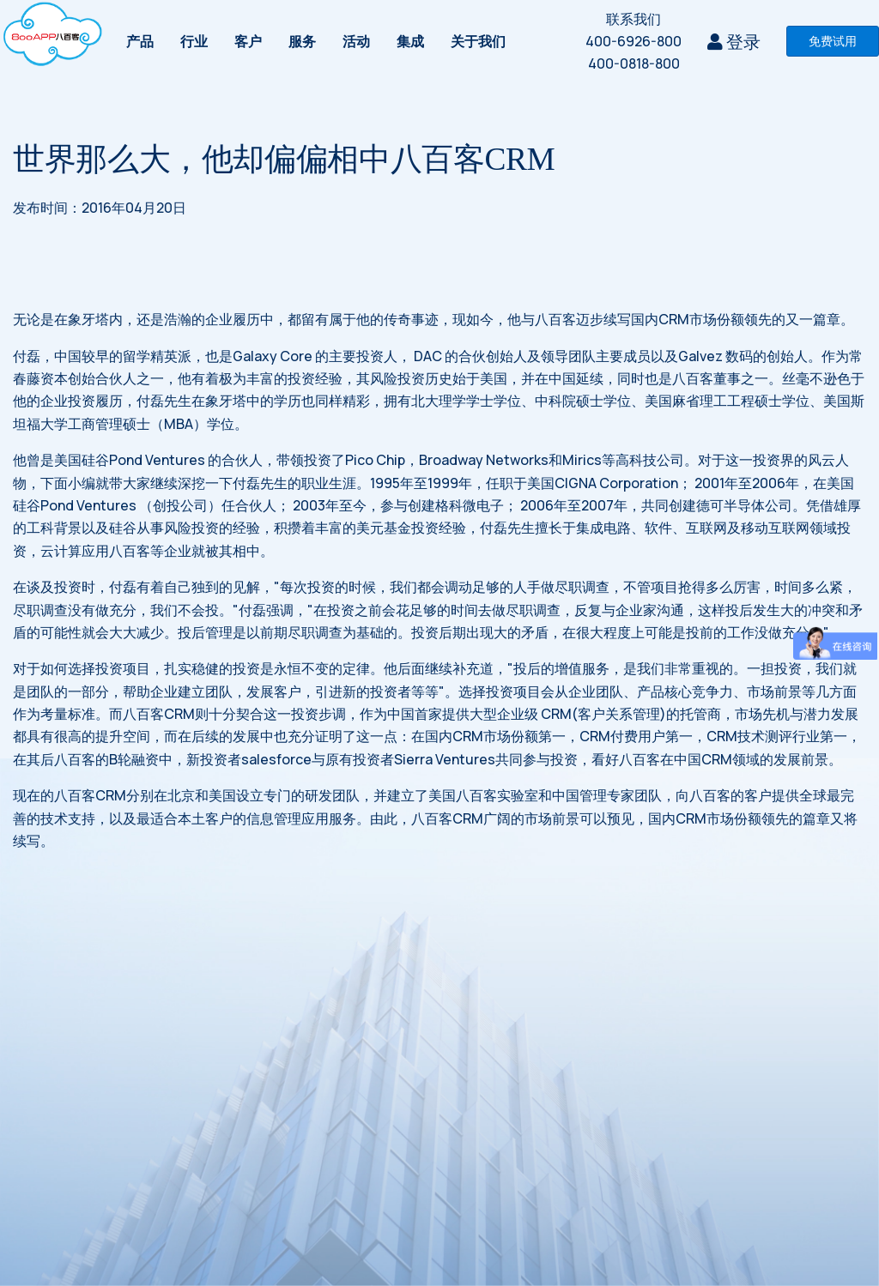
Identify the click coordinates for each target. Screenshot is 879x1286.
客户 (248, 41)
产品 (140, 41)
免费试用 (833, 41)
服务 (302, 41)
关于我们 (478, 41)
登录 (734, 41)
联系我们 (633, 18)
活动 (356, 41)
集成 (410, 41)
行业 (194, 41)
